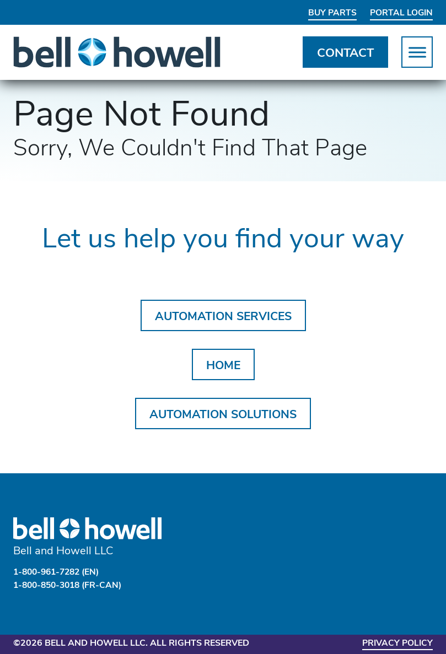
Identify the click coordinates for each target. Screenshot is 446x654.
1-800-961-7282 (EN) (59, 572)
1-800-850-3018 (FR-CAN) (70, 585)
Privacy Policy (396, 643)
